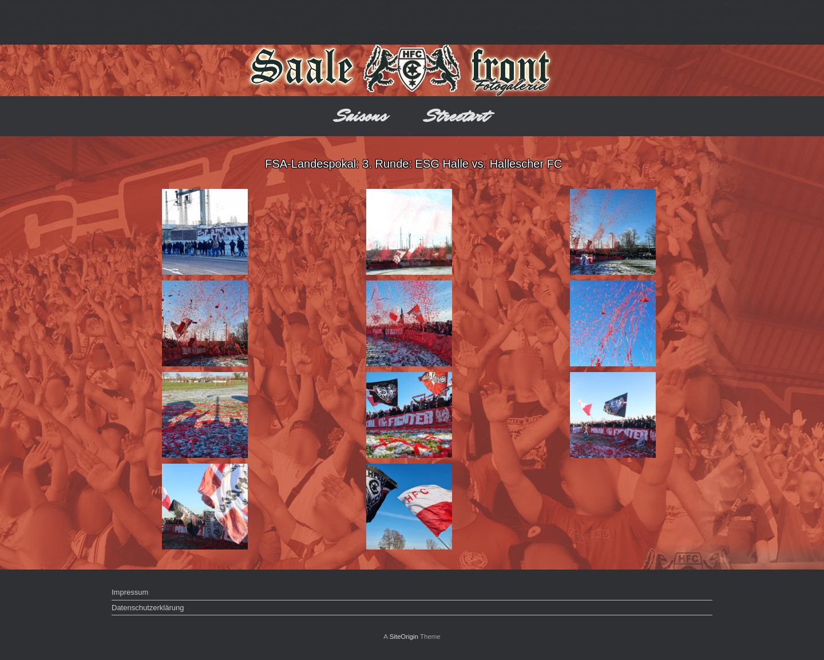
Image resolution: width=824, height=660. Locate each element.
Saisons (361, 116)
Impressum (130, 592)
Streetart (457, 116)
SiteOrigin (403, 636)
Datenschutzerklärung (148, 607)
